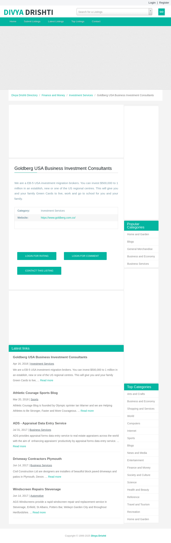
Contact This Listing (39, 270)
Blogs (130, 241)
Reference (133, 497)
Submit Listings (32, 21)
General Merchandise (140, 249)
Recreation (133, 511)
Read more (46, 380)
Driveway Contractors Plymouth (37, 459)
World (130, 416)
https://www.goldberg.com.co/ (57, 217)
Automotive (37, 495)
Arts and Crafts (136, 393)
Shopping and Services (141, 408)
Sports (131, 438)
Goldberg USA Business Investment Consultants (50, 357)
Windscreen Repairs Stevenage (37, 489)
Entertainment (135, 460)
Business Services (138, 263)
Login (152, 2)
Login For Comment (85, 255)
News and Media (137, 452)
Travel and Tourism (138, 504)
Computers (133, 423)
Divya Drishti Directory (24, 95)
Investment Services (81, 95)
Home (13, 21)
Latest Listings (56, 21)
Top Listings (77, 21)
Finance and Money (54, 95)
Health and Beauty (138, 489)
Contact (96, 21)
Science (132, 482)
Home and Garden (138, 234)
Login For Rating (36, 255)
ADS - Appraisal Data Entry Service (39, 423)
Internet (131, 430)
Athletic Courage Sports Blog (35, 393)
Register (164, 2)
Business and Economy (141, 256)
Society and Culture (138, 474)
